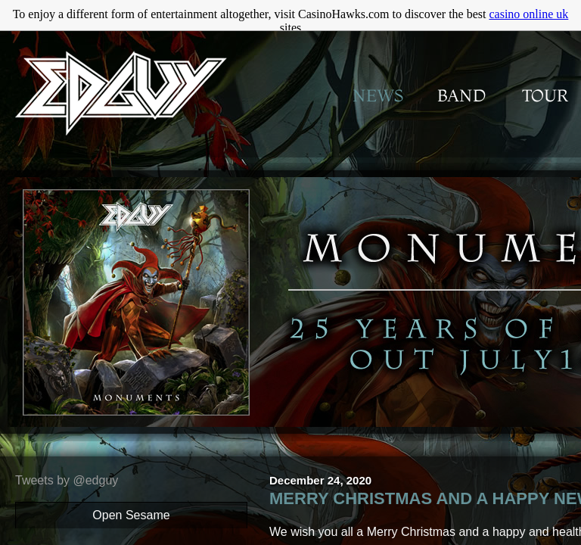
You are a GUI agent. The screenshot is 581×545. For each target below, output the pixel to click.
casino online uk (528, 14)
